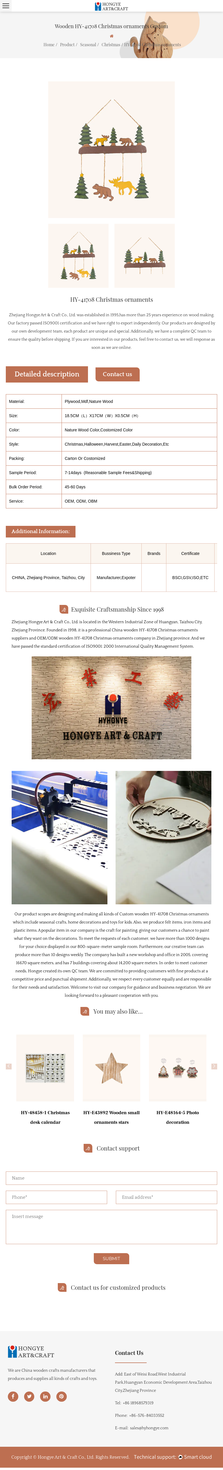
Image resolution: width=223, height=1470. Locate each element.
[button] (9, 1066)
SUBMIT (111, 1261)
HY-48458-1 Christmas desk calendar (45, 1117)
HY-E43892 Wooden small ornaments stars (111, 1117)
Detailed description (47, 374)
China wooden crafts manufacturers (54, 1373)
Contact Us (129, 1354)
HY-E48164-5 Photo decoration (177, 1117)
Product (67, 44)
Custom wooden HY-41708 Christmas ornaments (164, 914)
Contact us (122, 374)
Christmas (111, 44)
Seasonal (88, 44)
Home (49, 44)
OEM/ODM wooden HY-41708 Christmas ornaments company (94, 638)
